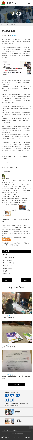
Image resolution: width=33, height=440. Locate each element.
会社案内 (15, 430)
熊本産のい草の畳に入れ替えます (10, 347)
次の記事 (26, 280)
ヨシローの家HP (6, 163)
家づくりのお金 (7, 260)
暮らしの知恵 (6, 268)
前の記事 (7, 280)
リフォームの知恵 (7, 257)
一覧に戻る (16, 384)
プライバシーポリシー (6, 430)
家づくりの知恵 (7, 263)
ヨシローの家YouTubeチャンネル (10, 167)
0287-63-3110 (13, 397)
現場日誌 (5, 271)
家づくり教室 (6, 265)
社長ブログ (13, 35)
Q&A (4, 254)
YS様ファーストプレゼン (8, 317)
